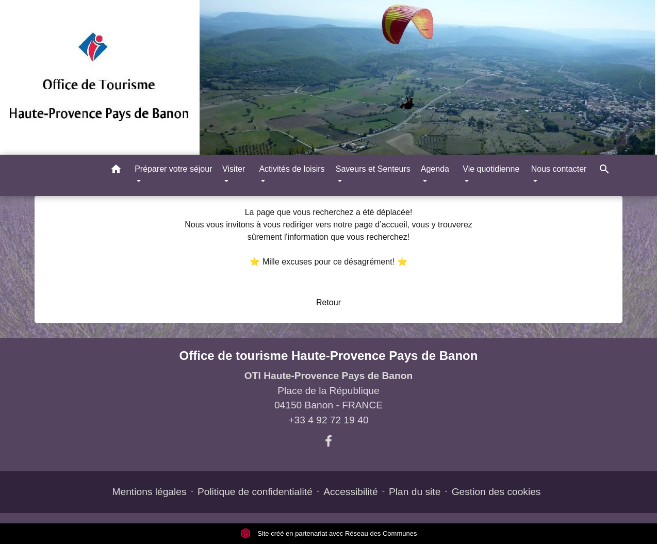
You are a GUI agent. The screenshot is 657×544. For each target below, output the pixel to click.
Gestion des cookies (496, 491)
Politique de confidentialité (255, 491)
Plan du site (414, 491)
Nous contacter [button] (559, 168)
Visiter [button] (233, 168)
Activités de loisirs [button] (291, 168)
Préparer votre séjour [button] (173, 168)
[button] (116, 171)
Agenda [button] (435, 168)
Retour (328, 302)
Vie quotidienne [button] (491, 168)
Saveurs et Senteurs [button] (373, 168)
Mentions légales (149, 491)
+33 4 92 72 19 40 (328, 420)
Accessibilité (350, 491)
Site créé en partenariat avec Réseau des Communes (328, 533)
